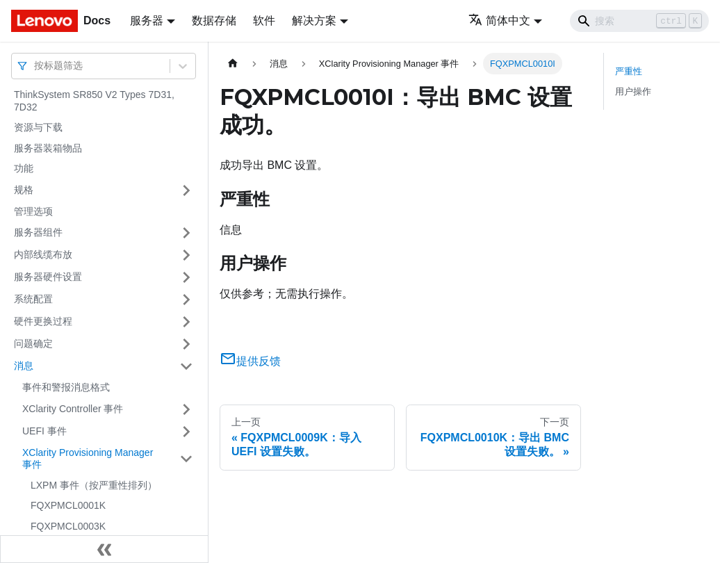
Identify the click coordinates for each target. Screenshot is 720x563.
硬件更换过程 (43, 321)
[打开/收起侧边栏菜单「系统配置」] (186, 299)
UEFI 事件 (44, 430)
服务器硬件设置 (48, 276)
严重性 (628, 71)
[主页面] (233, 63)
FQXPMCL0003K (68, 526)
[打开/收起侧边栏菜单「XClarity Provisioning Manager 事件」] (186, 459)
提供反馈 (250, 361)
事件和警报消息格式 (66, 387)
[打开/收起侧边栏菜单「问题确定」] (186, 344)
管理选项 (33, 211)
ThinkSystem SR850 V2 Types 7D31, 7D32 (94, 101)
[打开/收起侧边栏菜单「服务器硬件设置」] (186, 277)
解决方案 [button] (314, 20)
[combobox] (35, 66)
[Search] (639, 21)
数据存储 (214, 20)
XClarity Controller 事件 (72, 408)
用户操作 (633, 91)
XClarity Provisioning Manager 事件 (87, 459)
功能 (23, 168)
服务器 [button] (146, 20)
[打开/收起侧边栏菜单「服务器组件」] (186, 233)
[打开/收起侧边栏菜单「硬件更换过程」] (186, 322)
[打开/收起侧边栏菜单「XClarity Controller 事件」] (186, 409)
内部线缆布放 (43, 254)
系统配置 (33, 298)
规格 (23, 189)
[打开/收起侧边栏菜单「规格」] (186, 190)
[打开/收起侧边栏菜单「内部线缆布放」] (186, 255)
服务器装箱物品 (48, 148)
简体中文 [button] (499, 20)
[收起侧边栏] (104, 549)
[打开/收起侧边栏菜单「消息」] (186, 366)
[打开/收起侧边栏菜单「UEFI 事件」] (186, 432)
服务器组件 (38, 232)
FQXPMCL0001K (68, 505)
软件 (264, 20)
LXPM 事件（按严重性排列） (94, 485)
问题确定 (33, 343)
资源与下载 (38, 127)
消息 (23, 365)
